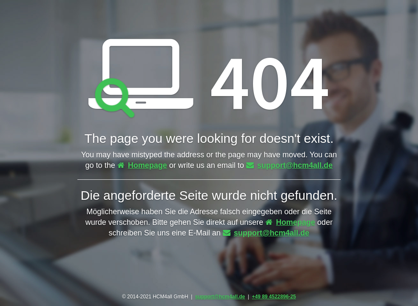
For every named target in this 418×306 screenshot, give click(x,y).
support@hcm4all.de (289, 165)
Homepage (142, 165)
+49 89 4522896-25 (274, 297)
